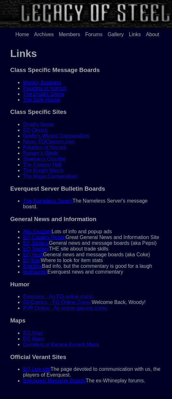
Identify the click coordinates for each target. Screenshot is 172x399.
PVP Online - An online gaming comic (65, 308)
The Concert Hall (42, 164)
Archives (44, 34)
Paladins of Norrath (45, 88)
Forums (93, 34)
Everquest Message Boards (54, 380)
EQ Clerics (35, 130)
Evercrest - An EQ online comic (58, 296)
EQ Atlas (33, 333)
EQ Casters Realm (44, 237)
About (152, 34)
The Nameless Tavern (47, 200)
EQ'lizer (32, 260)
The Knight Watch (43, 170)
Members (69, 34)
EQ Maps (33, 338)
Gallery (116, 34)
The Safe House (41, 99)
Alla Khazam (37, 231)
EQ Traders (36, 248)
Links (135, 34)
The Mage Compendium (50, 176)
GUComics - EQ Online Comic (57, 302)
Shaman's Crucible (44, 159)
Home (22, 34)
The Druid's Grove (43, 94)
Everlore (32, 266)
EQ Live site (36, 369)
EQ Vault (33, 254)
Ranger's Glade (40, 153)
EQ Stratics (36, 243)
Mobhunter (35, 272)
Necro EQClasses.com (49, 141)
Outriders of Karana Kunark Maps (61, 344)
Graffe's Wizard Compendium (56, 136)
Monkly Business (42, 82)
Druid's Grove (38, 124)
